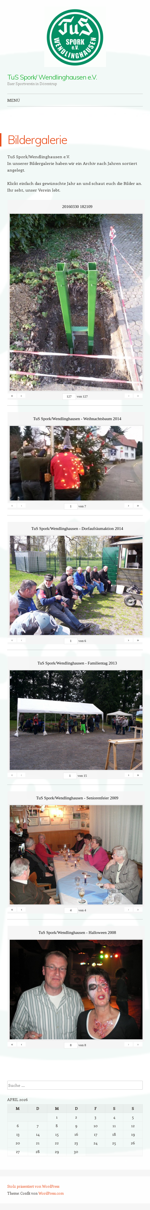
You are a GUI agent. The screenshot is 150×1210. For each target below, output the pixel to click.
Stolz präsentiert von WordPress (33, 1186)
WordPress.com (51, 1193)
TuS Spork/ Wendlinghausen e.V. (52, 77)
